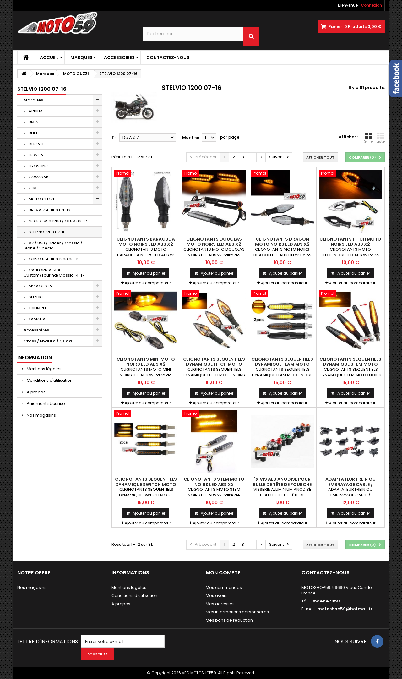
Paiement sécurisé (45, 404)
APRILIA (35, 111)
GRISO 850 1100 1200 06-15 (54, 259)
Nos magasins (41, 415)
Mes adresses (220, 604)
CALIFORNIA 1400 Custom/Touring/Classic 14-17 (54, 272)
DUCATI (35, 144)
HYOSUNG (38, 166)
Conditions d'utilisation (49, 380)
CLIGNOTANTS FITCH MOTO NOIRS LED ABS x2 (350, 241)
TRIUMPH (37, 308)
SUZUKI (35, 297)
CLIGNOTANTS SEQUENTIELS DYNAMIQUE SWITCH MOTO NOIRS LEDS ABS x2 (146, 484)
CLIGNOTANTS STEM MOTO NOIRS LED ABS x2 (214, 481)
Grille (368, 138)
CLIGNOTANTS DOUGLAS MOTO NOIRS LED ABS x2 (214, 241)
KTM (32, 188)
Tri (114, 137)
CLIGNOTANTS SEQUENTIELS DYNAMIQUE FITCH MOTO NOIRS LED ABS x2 (214, 364)
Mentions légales (44, 369)
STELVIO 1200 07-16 (47, 232)
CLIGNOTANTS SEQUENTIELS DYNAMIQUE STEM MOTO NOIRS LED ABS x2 (350, 364)
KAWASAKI (39, 177)
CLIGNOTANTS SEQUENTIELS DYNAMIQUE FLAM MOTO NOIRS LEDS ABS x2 (282, 364)
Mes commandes (224, 587)
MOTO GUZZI (41, 199)
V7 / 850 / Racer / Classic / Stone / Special (53, 245)
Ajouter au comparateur (148, 283)
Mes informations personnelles (237, 612)
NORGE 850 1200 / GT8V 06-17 (57, 221)
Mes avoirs (217, 596)
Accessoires (119, 57)
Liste (381, 138)
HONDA (35, 155)
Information (34, 357)
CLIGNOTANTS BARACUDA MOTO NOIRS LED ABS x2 (146, 241)
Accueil (49, 57)
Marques (81, 57)
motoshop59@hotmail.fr (345, 609)
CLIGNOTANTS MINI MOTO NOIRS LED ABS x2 (146, 361)
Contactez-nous (167, 57)
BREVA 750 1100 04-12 (49, 210)
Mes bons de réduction (229, 620)
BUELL (33, 133)
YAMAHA (37, 319)
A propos (36, 392)
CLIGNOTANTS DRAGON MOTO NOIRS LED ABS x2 (282, 241)
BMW (33, 122)
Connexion (371, 5)
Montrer (191, 137)
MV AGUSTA (40, 286)
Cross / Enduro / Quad (48, 341)
